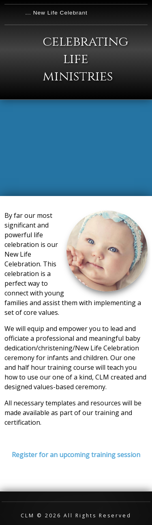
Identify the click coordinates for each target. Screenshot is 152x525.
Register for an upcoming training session (76, 454)
